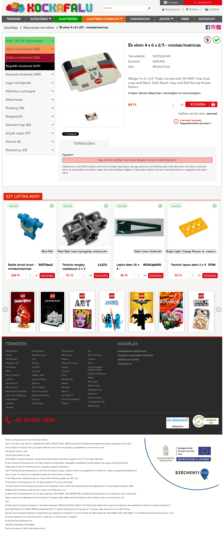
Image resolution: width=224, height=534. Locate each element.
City (34, 359)
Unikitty (10, 403)
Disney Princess (69, 363)
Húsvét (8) (13, 142)
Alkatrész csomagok (103, 19)
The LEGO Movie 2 (71, 399)
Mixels (65, 383)
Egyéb (65, 367)
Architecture (68, 351)
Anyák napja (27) (18, 133)
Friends (65, 371)
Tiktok (218, 27)
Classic (65, 359)
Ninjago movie (95, 390)
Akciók (164, 19)
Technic (36, 399)
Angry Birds (38, 351)
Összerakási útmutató (16, 391)
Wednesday (94, 406)
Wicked (9, 407)
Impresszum (125, 363)
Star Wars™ (67, 395)
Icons (64, 375)
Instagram (213, 27)
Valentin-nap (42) (18, 125)
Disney (35, 363)
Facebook (208, 27)
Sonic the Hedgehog (16, 395)
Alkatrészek (68, 19)
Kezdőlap (11, 28)
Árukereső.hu (177, 426)
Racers (65, 391)
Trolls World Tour (96, 402)
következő (218, 309)
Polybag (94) (15, 108)
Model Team (94, 385)
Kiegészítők (14, 116)
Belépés (194, 9)
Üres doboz (37, 403)
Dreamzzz (11, 367)
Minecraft (93, 381)
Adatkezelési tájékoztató (132, 351)
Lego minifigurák (18, 83)
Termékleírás (84, 143)
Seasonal (92, 394)
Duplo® (36, 367)
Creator (92, 359)
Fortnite (36, 371)
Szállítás (214, 9)
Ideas (90, 377)
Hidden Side (38, 375)
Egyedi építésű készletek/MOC (95, 368)
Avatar (9, 355)
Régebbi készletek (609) (23, 66)
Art (89, 351)
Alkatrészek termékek (38, 28)
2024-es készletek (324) (23, 58)
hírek (185, 19)
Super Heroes (94, 398)
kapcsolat (207, 19)
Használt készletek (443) (23, 74)
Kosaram (173, 2)
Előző (5, 309)
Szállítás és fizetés (128, 359)
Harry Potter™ (13, 375)
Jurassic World (39, 379)
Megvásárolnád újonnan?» (196, 122)
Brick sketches (95, 355)
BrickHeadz (11, 359)
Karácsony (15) (16, 150)
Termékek (13, 19)
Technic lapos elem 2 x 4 (188, 264)
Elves (8, 371)
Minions (36, 383)
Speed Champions (41, 395)
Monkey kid (11, 387)
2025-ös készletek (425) (23, 49)
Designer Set (12, 363)
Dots (90, 363)
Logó (50, 8)
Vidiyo (65, 403)
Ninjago (66, 387)
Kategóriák (39, 19)
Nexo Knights (38, 387)
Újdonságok (140, 19)
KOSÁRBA (203, 104)
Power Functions (40, 391)
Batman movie (39, 355)
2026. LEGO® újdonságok (24, 41)
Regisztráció (172, 9)
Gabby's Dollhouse (97, 373)
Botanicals (67, 355)
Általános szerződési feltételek (135, 355)
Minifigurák (11, 383)
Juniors (9, 379)
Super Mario (12, 399)
